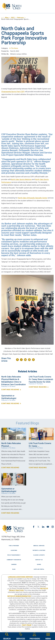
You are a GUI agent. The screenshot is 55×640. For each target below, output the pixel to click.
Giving (39, 564)
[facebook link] (34, 527)
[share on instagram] (29, 359)
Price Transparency (13, 555)
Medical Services (38, 545)
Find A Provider (14, 545)
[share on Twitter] (21, 359)
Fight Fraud (26, 625)
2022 (13, 17)
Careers (14, 564)
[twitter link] (38, 527)
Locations (14, 550)
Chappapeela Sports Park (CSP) (12, 91)
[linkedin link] (43, 527)
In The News (13, 48)
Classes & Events (39, 555)
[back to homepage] (2, 17)
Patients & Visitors (39, 550)
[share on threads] (33, 359)
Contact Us (39, 559)
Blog (7, 17)
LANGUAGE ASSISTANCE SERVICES (20, 577)
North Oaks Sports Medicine (21, 179)
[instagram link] (53, 527)
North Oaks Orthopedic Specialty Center (32, 198)
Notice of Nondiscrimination (19, 596)
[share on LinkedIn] (25, 359)
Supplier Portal (39, 569)
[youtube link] (48, 527)
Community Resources (14, 559)
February (20, 17)
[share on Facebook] (17, 359)
